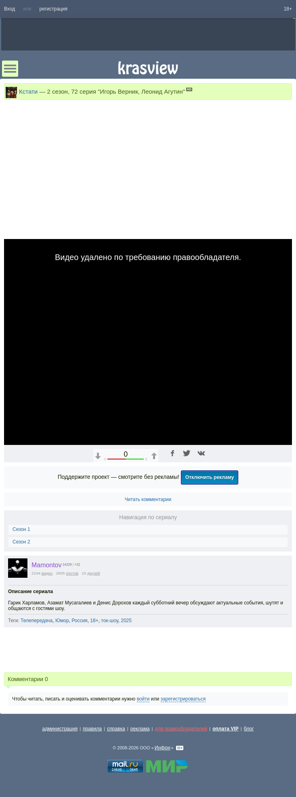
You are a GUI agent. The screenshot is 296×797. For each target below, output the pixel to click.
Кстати (28, 91)
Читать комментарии (148, 499)
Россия (79, 620)
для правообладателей (181, 729)
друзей (93, 573)
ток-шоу (109, 620)
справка (116, 729)
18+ (288, 9)
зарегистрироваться (183, 699)
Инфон (162, 748)
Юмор (62, 620)
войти (143, 699)
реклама (140, 729)
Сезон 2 (21, 542)
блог (249, 729)
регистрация (53, 9)
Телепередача (36, 620)
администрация (60, 729)
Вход (9, 9)
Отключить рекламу (209, 477)
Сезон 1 (21, 529)
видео (47, 573)
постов (72, 573)
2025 (126, 620)
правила (92, 729)
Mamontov (46, 565)
